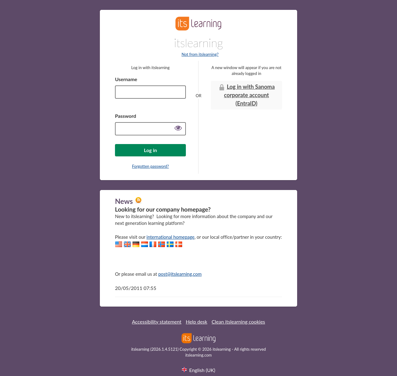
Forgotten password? (150, 166)
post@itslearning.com (180, 274)
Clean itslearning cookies (238, 321)
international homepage (170, 237)
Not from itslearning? (200, 54)
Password (125, 116)
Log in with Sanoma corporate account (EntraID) (246, 95)
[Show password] (178, 128)
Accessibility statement (157, 321)
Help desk (196, 321)
